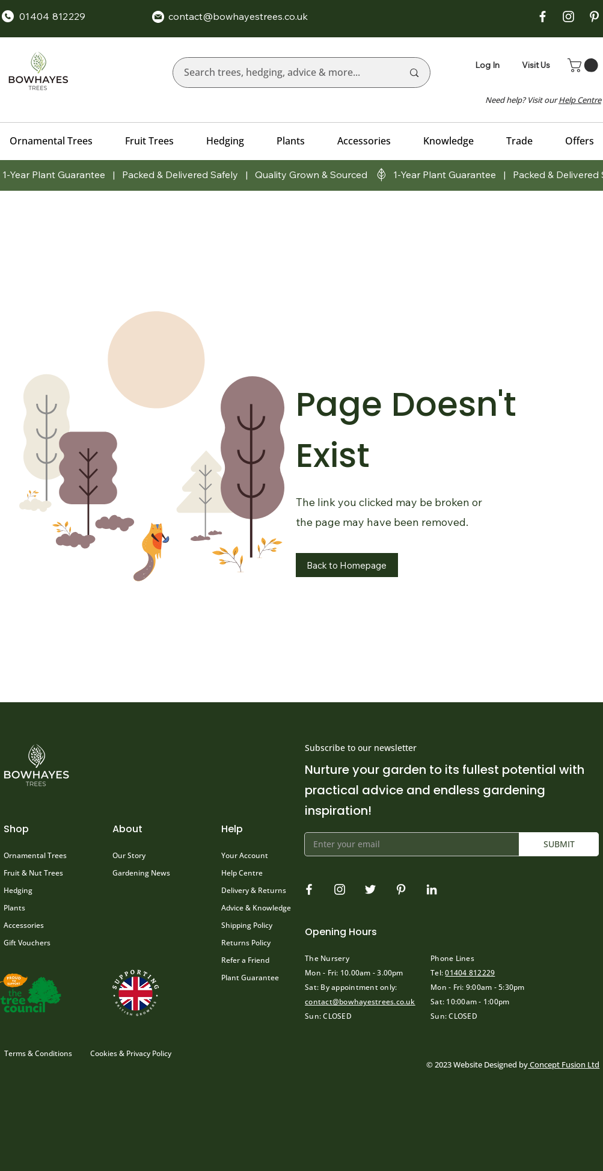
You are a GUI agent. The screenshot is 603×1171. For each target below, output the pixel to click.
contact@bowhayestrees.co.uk (360, 1001)
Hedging (18, 890)
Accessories (24, 925)
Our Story (128, 855)
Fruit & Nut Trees (33, 873)
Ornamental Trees (35, 855)
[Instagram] (339, 889)
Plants (14, 908)
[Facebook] (309, 889)
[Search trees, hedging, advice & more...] (284, 72)
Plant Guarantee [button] (250, 977)
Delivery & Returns (253, 890)
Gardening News (141, 873)
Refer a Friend (245, 960)
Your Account (244, 855)
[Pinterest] (401, 889)
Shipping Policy (246, 925)
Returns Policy (246, 943)
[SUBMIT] (559, 844)
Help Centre (242, 873)
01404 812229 (470, 973)
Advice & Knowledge (256, 908)
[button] (584, 65)
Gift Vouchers (27, 943)
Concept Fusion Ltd (563, 1064)
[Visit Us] (537, 65)
